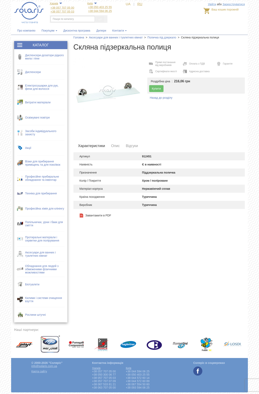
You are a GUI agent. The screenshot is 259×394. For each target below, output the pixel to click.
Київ (90, 3)
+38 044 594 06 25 (100, 11)
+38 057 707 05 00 (62, 7)
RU (139, 4)
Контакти (118, 30)
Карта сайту (39, 371)
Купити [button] (156, 88)
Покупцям (49, 30)
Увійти (212, 4)
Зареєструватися (233, 4)
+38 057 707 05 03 (62, 11)
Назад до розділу (161, 97)
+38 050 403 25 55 (100, 7)
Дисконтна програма (76, 30)
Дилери (101, 30)
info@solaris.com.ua (44, 366)
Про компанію (26, 30)
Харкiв (54, 3)
